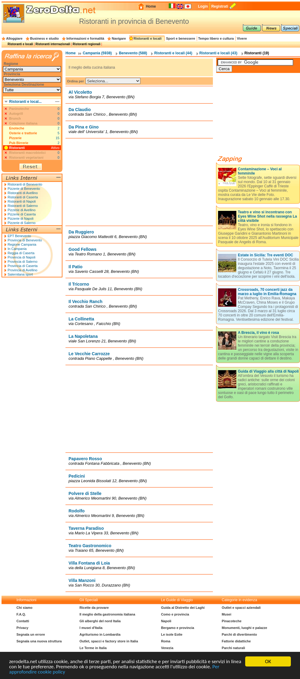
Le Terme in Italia (93, 648)
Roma (166, 641)
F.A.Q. (21, 614)
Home (151, 6)
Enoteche (16, 128)
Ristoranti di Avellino (23, 193)
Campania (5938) (97, 53)
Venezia (167, 648)
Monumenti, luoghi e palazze (244, 628)
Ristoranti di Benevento (25, 184)
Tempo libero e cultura (216, 38)
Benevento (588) (133, 53)
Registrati (219, 6)
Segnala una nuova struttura (39, 641)
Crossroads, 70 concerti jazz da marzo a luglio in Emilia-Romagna (267, 291)
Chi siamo (24, 607)
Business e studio (44, 38)
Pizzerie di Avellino (22, 210)
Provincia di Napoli (21, 257)
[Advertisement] (262, 116)
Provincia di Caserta (22, 266)
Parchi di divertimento (239, 634)
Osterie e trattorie (23, 133)
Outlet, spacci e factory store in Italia (108, 641)
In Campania (17, 249)
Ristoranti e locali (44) (173, 53)
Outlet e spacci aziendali (241, 607)
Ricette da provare (94, 607)
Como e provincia (175, 614)
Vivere (242, 38)
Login (203, 6)
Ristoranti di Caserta (23, 197)
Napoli (166, 621)
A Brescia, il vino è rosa (258, 332)
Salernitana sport (20, 274)
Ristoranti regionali (87, 44)
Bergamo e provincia (177, 628)
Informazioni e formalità (85, 38)
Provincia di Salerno (22, 261)
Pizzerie (15, 138)
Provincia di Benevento (25, 240)
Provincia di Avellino (22, 270)
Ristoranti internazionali (53, 44)
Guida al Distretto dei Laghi (183, 607)
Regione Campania (22, 244)
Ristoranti (17, 148)
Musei (226, 614)
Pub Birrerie (18, 143)
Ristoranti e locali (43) (218, 53)
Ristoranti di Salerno (23, 206)
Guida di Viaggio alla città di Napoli (268, 371)
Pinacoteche (232, 621)
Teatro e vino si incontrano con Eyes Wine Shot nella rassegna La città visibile (267, 216)
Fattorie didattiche (236, 641)
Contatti (22, 621)
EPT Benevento (19, 236)
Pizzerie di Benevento (24, 188)
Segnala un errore (30, 634)
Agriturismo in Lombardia (99, 634)
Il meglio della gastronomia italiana (107, 614)
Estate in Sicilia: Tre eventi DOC (265, 255)
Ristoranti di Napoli (22, 201)
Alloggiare (14, 38)
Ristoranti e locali (148, 38)
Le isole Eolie (171, 634)
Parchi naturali (233, 648)
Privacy (22, 628)
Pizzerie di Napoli (21, 218)
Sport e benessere (180, 38)
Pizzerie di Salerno (22, 223)
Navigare (119, 38)
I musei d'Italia (90, 628)
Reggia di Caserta (21, 253)
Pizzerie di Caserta (22, 214)
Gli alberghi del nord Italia (100, 621)
